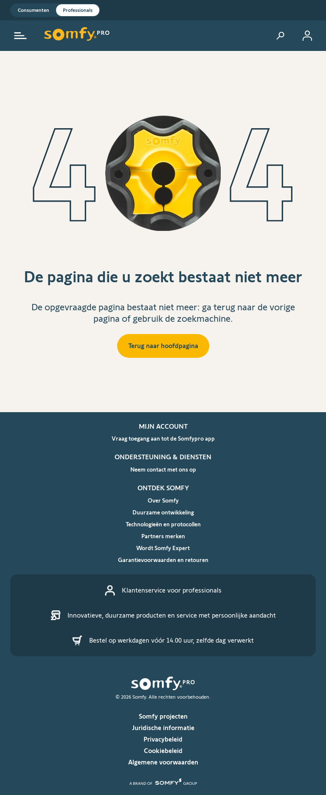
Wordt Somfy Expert (163, 548)
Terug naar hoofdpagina (163, 345)
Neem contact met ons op (163, 469)
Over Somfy (163, 500)
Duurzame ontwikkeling (163, 512)
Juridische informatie (163, 727)
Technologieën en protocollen (163, 524)
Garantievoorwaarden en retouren (163, 559)
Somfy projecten (163, 716)
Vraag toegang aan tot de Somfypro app (163, 438)
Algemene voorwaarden (163, 762)
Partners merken (163, 536)
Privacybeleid (163, 739)
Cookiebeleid (163, 750)
